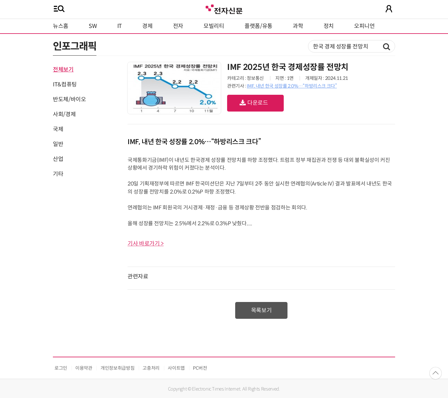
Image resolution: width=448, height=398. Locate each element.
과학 (298, 26)
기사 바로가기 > (146, 243)
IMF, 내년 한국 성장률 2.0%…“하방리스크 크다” (292, 86)
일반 (58, 144)
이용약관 (83, 368)
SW (93, 26)
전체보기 (63, 69)
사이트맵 (176, 368)
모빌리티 (213, 26)
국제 (58, 129)
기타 (58, 174)
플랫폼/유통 (259, 26)
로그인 (60, 368)
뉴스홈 (60, 26)
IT (119, 26)
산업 (58, 159)
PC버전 (200, 368)
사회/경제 (64, 114)
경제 (147, 26)
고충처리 (151, 368)
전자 (178, 26)
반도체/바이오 (69, 99)
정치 (329, 26)
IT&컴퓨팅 (65, 84)
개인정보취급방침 (117, 368)
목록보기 (261, 310)
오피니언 (364, 26)
